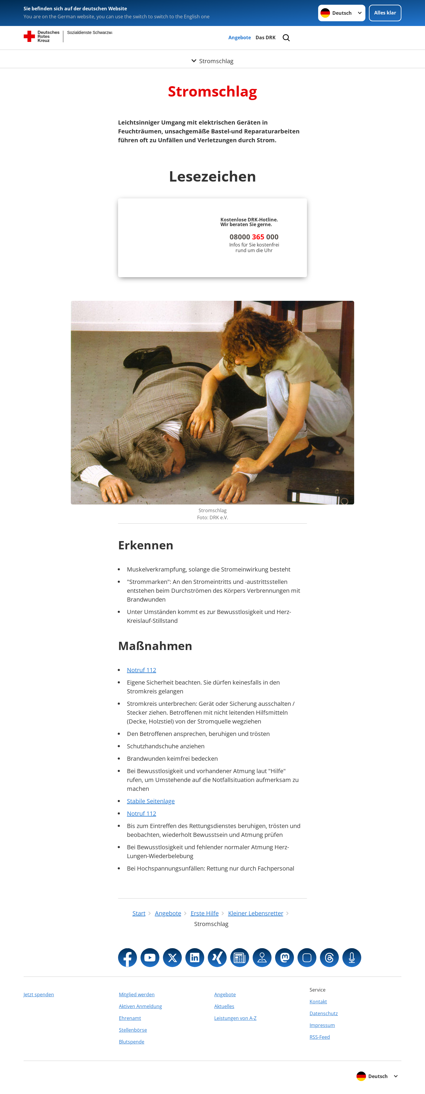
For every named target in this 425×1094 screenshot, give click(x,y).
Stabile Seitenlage (151, 801)
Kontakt (318, 1001)
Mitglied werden (137, 994)
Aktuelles (224, 1006)
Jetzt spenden (39, 994)
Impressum (322, 1025)
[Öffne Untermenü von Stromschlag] (212, 57)
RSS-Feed (320, 1037)
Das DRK (266, 37)
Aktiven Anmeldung (140, 1006)
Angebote (239, 37)
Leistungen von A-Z (235, 1018)
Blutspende (131, 1042)
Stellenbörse (133, 1030)
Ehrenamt (130, 1018)
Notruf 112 (141, 670)
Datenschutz (324, 1013)
